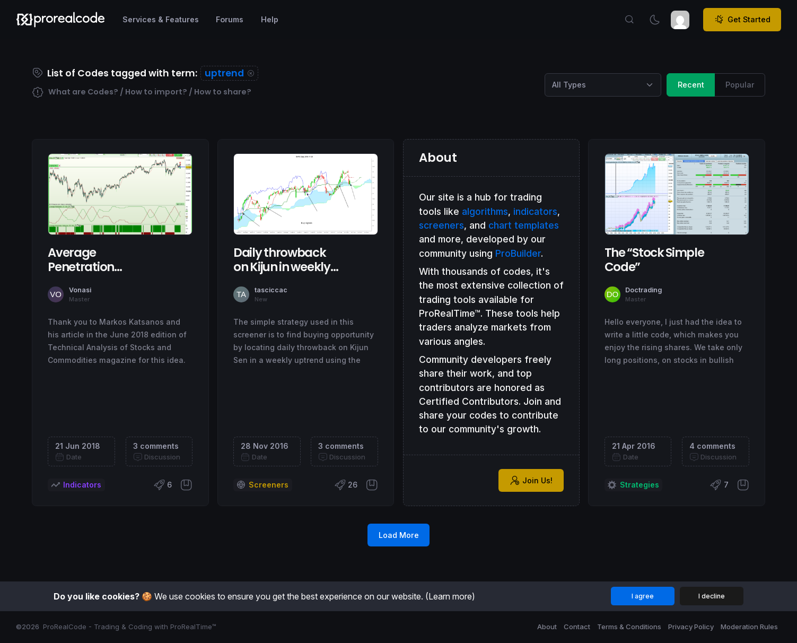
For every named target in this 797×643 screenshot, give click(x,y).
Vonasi (80, 290)
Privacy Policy (691, 626)
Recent (691, 84)
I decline (711, 596)
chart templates (523, 225)
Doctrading (643, 290)
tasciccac (271, 290)
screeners (441, 225)
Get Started (742, 19)
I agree (643, 596)
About (547, 626)
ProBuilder (518, 253)
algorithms (485, 211)
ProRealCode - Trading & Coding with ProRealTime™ (129, 626)
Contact (577, 626)
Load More (399, 535)
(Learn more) (450, 596)
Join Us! (531, 480)
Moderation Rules (749, 626)
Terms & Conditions (629, 626)
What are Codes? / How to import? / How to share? (141, 92)
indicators (535, 211)
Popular (740, 84)
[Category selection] (603, 85)
